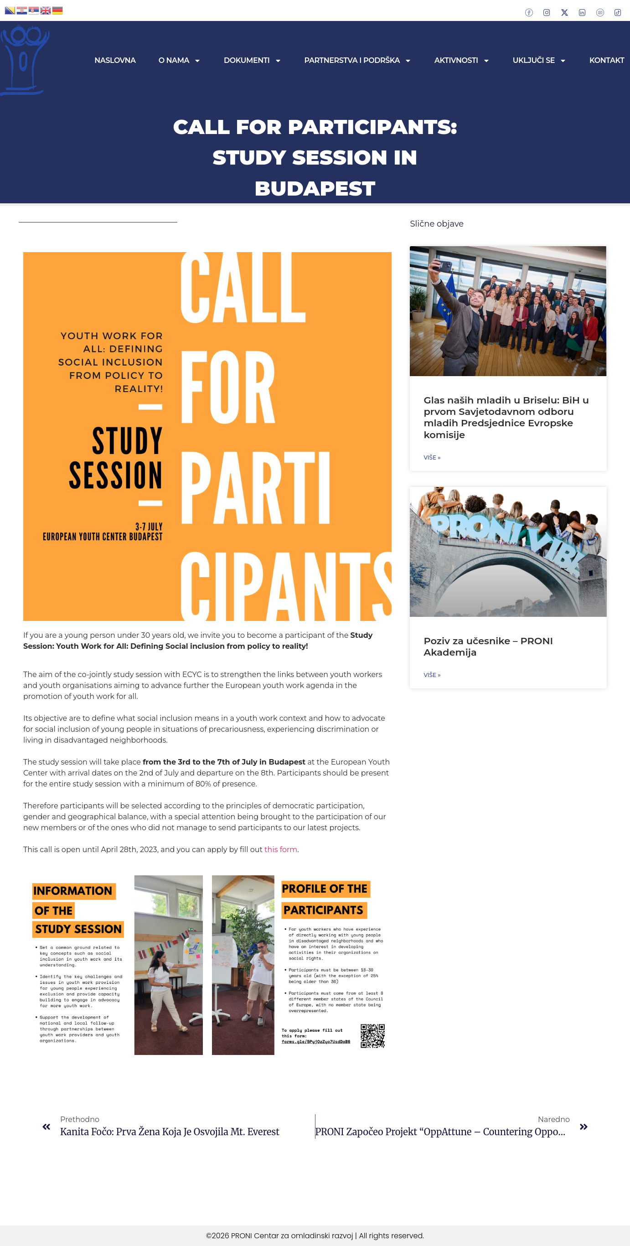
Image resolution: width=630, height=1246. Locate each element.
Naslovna (114, 60)
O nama (180, 60)
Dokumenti (252, 60)
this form (280, 849)
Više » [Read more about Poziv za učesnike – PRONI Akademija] (431, 675)
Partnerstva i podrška (358, 60)
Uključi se (540, 60)
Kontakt (606, 60)
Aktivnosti (462, 60)
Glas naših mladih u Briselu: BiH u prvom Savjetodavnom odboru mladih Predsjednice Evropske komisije (506, 417)
